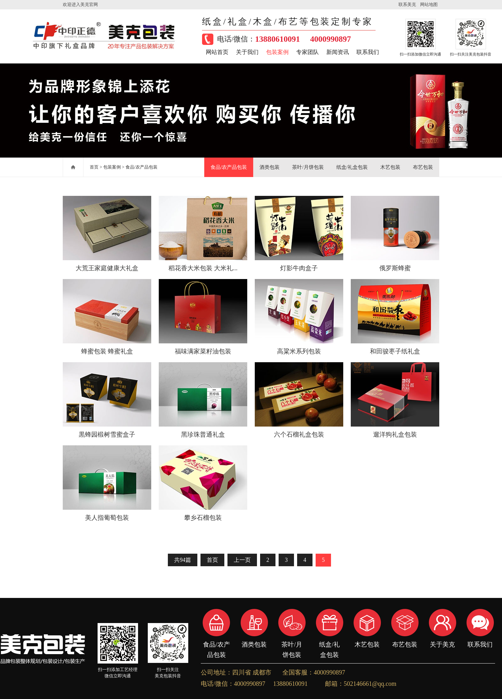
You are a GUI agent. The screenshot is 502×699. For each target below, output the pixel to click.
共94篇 (182, 560)
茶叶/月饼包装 (307, 167)
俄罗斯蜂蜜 (395, 268)
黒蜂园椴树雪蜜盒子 (107, 434)
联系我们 (367, 52)
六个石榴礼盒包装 (299, 434)
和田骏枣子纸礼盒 (395, 351)
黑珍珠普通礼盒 (203, 434)
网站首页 (217, 52)
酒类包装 (269, 167)
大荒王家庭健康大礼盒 (107, 268)
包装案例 (277, 52)
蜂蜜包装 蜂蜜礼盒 (107, 351)
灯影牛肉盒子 (299, 268)
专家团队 (307, 52)
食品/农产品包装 (141, 167)
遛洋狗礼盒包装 (395, 434)
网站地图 (429, 4)
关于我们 (247, 52)
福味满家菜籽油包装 (203, 351)
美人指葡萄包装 (107, 517)
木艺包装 (390, 167)
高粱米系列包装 (299, 351)
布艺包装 (423, 167)
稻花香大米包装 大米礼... (203, 268)
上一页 (242, 560)
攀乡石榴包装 (203, 517)
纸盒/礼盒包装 (352, 167)
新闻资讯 (337, 52)
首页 (94, 167)
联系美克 (407, 4)
